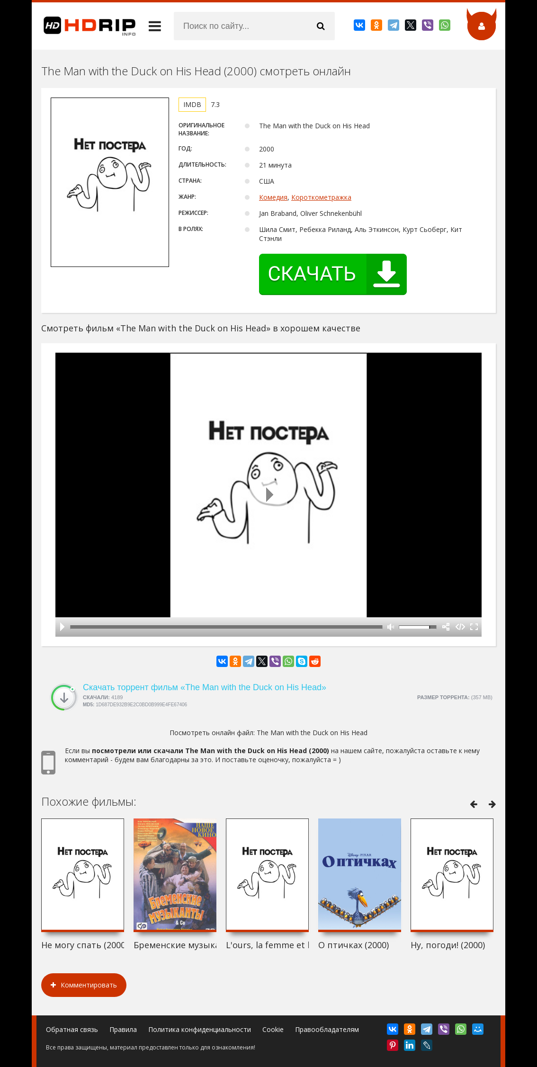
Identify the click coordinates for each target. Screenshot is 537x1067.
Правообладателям (327, 1029)
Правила (123, 1029)
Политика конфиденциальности (199, 1029)
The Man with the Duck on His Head (312, 732)
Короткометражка (321, 197)
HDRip (84, 26)
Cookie (273, 1029)
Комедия (273, 197)
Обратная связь (72, 1029)
